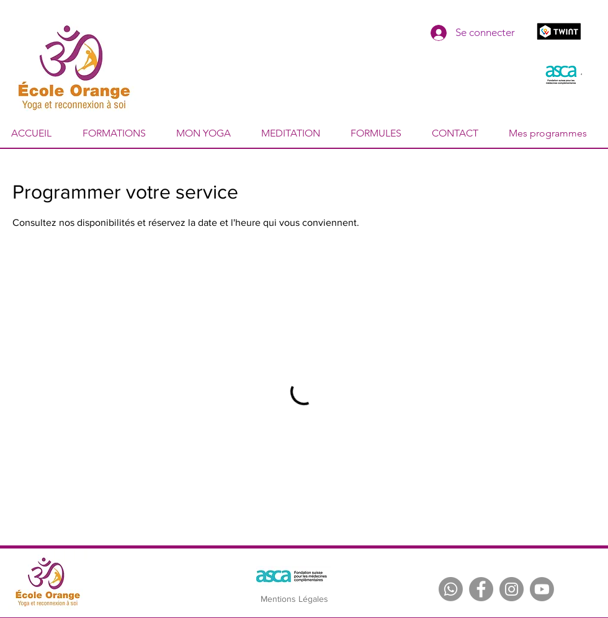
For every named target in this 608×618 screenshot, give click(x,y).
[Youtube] (542, 589)
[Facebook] (481, 589)
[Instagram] (511, 589)
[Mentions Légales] (294, 599)
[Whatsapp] (451, 589)
